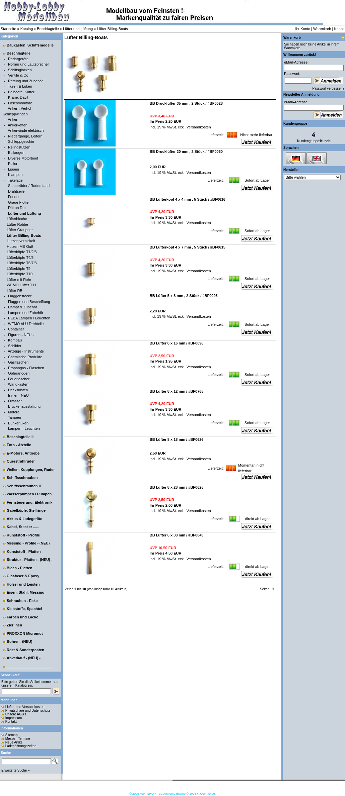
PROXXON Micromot (25, 633)
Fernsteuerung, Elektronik (29, 502)
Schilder (14, 346)
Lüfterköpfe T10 (19, 274)
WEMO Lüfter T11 (21, 285)
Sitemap (11, 735)
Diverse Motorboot (23, 158)
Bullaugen (16, 153)
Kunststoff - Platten (24, 552)
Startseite (8, 29)
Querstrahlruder (21, 461)
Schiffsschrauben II (24, 486)
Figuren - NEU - (21, 335)
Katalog (26, 29)
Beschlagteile (48, 29)
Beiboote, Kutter (21, 92)
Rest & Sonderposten (25, 650)
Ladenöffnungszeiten (21, 746)
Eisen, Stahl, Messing (25, 592)
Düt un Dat (17, 208)
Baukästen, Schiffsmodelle (30, 45)
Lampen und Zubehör (25, 313)
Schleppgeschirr (21, 141)
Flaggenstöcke (20, 296)
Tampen (14, 417)
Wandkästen (18, 384)
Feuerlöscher (18, 379)
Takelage (15, 180)
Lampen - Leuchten (24, 428)
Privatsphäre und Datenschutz (27, 710)
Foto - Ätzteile (19, 445)
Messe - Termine (17, 738)
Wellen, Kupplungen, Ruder (31, 470)
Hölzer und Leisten (23, 584)
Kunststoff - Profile (23, 535)
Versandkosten (198, 127)
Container (16, 329)
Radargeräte (18, 59)
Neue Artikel (14, 742)
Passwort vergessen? (328, 88)
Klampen (15, 175)
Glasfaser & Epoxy (23, 576)
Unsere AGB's (15, 714)
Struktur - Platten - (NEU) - (29, 560)
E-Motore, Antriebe (23, 453)
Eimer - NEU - (19, 395)
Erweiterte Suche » (15, 770)
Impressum (13, 718)
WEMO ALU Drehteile (26, 324)
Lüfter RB (14, 291)
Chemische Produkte (25, 357)
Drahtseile (16, 191)
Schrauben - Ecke (22, 601)
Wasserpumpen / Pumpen (29, 494)
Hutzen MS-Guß (20, 246)
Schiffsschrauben (22, 478)
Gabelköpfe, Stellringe (26, 510)
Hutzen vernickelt (21, 241)
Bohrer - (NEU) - (20, 641)
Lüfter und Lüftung (78, 29)
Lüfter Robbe (17, 224)
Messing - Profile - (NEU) (28, 543)
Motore (13, 412)
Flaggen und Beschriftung (29, 302)
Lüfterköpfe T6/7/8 (22, 263)
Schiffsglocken (20, 70)
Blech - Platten (19, 568)
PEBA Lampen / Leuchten (29, 318)
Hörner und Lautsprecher (28, 64)
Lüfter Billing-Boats (112, 29)
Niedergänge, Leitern (25, 136)
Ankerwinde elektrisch (26, 130)
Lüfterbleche (17, 219)
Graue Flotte (18, 202)
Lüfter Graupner (20, 230)
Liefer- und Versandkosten (25, 707)
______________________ (29, 666)
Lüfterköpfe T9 (18, 269)
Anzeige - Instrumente (26, 351)
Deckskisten (18, 390)
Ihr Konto (302, 29)
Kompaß (15, 340)
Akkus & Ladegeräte (24, 519)
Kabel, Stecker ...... (23, 527)
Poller (12, 164)
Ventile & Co (18, 75)
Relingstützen (19, 147)
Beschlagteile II (20, 437)
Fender (14, 197)
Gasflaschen (18, 362)
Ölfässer (15, 401)
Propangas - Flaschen (26, 368)
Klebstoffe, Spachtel (24, 609)
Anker (12, 119)
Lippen (13, 169)
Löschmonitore (20, 103)
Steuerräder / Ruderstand (29, 186)
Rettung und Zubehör (25, 81)
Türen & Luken (20, 86)
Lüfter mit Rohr (19, 280)
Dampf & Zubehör (22, 307)
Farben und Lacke (22, 617)
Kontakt (11, 721)
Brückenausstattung (24, 406)
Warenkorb (322, 29)
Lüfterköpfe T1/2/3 (22, 252)
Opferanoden (18, 373)
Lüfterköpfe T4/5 (20, 258)
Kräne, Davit (18, 97)
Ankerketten (17, 125)
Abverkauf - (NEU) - (24, 658)
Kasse (339, 29)
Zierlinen (14, 625)
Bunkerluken (18, 423)
